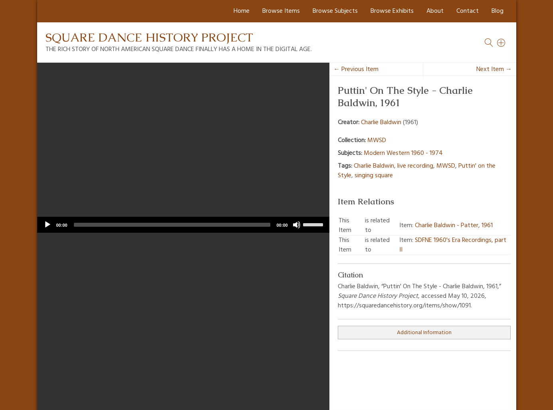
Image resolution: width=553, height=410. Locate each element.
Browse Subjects (335, 11)
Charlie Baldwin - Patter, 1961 (454, 225)
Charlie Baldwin (381, 122)
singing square (374, 175)
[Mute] (297, 225)
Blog (497, 11)
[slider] (172, 225)
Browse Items (281, 11)
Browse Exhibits (392, 11)
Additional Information (424, 332)
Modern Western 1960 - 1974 (403, 153)
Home (242, 11)
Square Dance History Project (149, 37)
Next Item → (494, 69)
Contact (467, 11)
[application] (183, 225)
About (435, 11)
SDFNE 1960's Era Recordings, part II (452, 245)
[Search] (501, 42)
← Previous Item (356, 69)
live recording (415, 166)
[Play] (48, 225)
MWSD (376, 140)
